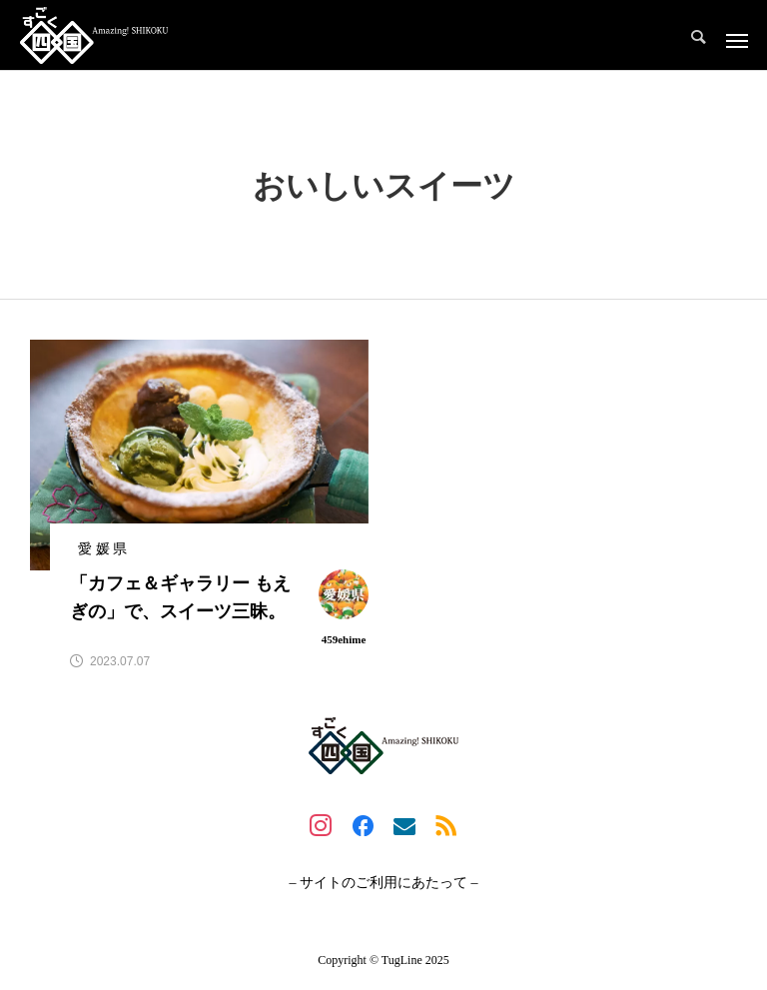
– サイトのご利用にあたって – (384, 883)
